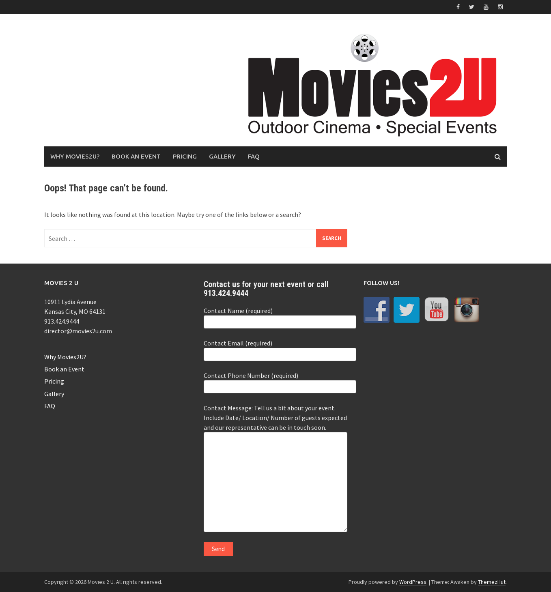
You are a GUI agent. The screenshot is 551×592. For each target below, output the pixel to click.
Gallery (222, 156)
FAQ (254, 156)
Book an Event (136, 156)
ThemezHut (492, 582)
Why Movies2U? (74, 156)
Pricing (185, 156)
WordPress (412, 582)
